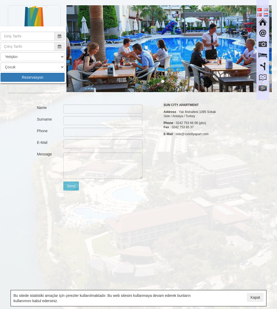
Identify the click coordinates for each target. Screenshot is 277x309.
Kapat (255, 297)
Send (71, 186)
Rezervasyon (33, 77)
